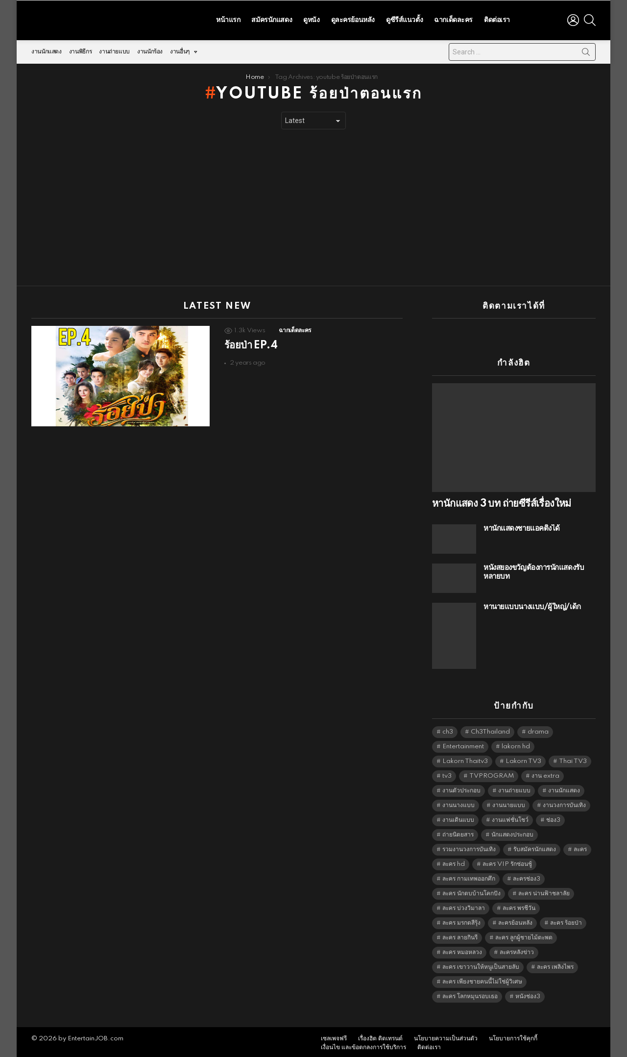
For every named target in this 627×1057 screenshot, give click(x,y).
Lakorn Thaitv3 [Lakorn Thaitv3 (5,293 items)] (465, 759)
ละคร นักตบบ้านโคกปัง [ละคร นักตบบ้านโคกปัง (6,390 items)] (471, 891)
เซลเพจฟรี (334, 1036)
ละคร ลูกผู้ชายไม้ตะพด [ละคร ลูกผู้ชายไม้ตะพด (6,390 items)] (524, 935)
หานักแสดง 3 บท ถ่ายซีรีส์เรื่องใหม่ (501, 501)
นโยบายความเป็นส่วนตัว (446, 1036)
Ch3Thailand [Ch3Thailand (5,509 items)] (490, 729)
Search (586, 51)
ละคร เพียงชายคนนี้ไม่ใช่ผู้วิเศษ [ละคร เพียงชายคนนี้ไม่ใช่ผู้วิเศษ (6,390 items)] (482, 979)
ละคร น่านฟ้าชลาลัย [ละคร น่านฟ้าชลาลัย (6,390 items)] (544, 891)
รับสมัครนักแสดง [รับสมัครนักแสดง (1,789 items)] (534, 847)
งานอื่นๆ (180, 51)
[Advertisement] (313, 205)
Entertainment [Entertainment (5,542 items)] (463, 744)
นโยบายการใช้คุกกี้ (513, 1036)
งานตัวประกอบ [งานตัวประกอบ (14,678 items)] (461, 788)
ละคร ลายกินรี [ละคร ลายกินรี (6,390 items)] (460, 935)
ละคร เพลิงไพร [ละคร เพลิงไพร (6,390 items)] (555, 964)
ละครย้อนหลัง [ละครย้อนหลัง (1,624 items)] (515, 920)
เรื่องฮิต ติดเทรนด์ (380, 1036)
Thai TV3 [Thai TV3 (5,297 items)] (573, 759)
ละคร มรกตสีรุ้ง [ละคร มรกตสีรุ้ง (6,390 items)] (461, 920)
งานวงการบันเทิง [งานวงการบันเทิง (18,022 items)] (564, 803)
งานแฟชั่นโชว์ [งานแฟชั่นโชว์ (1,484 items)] (510, 817)
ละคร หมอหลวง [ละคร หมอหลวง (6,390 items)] (462, 950)
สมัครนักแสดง (271, 19)
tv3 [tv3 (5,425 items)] (447, 773)
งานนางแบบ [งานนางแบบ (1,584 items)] (458, 803)
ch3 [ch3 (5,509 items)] (447, 729)
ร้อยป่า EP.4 (250, 343)
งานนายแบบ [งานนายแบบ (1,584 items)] (508, 803)
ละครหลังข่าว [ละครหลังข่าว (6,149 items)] (517, 950)
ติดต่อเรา (497, 19)
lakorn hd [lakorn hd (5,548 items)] (516, 744)
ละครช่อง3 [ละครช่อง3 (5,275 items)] (526, 876)
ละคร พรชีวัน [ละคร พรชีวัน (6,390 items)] (519, 906)
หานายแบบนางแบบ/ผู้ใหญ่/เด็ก (532, 604)
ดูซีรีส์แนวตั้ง (404, 19)
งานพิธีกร (80, 49)
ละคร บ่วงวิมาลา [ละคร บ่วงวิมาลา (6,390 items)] (463, 906)
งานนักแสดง (46, 49)
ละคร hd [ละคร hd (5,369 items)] (453, 862)
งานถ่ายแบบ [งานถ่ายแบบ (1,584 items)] (514, 788)
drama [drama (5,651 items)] (538, 729)
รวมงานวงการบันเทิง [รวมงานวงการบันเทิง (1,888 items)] (469, 847)
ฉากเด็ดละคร (453, 19)
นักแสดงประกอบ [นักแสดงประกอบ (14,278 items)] (512, 832)
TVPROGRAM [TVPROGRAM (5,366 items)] (491, 773)
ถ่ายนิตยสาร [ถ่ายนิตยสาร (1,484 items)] (458, 832)
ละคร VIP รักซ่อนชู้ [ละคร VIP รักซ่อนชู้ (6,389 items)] (507, 862)
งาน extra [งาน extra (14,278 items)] (545, 773)
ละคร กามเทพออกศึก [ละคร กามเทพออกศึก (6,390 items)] (468, 876)
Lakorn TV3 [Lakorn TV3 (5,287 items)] (523, 759)
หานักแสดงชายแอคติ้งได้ (521, 526)
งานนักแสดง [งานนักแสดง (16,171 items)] (564, 788)
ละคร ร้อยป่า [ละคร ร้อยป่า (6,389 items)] (566, 920)
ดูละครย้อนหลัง (353, 19)
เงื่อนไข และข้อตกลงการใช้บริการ (363, 1045)
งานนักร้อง (150, 49)
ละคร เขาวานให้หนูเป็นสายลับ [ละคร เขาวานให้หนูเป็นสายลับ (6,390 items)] (480, 964)
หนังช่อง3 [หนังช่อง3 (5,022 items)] (527, 994)
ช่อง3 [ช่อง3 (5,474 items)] (553, 817)
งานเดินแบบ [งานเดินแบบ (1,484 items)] (458, 817)
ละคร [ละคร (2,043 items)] (580, 847)
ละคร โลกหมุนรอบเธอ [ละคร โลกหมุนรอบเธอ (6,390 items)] (470, 994)
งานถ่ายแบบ (114, 49)
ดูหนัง (311, 19)
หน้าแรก (228, 19)
